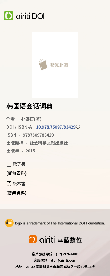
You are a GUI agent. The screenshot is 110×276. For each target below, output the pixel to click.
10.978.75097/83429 (56, 127)
